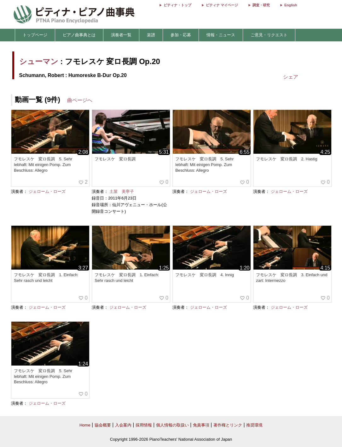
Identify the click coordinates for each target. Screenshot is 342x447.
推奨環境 (254, 425)
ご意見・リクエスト (269, 35)
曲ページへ (79, 100)
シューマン (38, 61)
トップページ (35, 35)
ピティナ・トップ (177, 5)
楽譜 (151, 35)
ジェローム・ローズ (47, 191)
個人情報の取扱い (172, 425)
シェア (290, 77)
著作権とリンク (227, 425)
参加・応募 (181, 35)
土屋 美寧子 (121, 191)
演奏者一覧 (121, 35)
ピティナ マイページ (222, 5)
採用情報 (144, 425)
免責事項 (201, 425)
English (290, 5)
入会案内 (123, 425)
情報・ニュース (220, 35)
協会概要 (103, 425)
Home (84, 425)
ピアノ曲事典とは (79, 35)
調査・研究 (261, 5)
